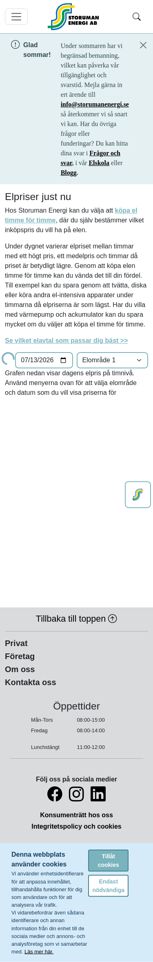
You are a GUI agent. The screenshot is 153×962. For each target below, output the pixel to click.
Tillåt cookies (108, 860)
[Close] (143, 45)
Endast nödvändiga (108, 885)
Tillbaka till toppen (76, 619)
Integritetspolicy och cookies (76, 826)
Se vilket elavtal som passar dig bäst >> (66, 340)
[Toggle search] (136, 17)
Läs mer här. (38, 952)
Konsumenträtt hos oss (76, 815)
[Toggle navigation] (16, 17)
